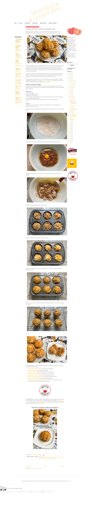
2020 (70, 126)
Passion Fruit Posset (72, 106)
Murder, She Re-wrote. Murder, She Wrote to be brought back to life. (18, 101)
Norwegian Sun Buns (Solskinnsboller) (18, 65)
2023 (70, 78)
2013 (70, 138)
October (71, 83)
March (71, 96)
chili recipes (58, 457)
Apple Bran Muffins (32, 370)
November (72, 82)
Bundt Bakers (35, 23)
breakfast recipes (51, 457)
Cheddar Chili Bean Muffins (34, 373)
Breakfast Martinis (71, 112)
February (72, 97)
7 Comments (42, 455)
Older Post (62, 466)
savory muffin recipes (46, 458)
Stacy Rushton (33, 454)
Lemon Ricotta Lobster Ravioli (73, 109)
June (71, 90)
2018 (70, 129)
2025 (70, 75)
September (72, 85)
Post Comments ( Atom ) (36, 468)
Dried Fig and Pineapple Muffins (35, 376)
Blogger (69, 481)
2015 (70, 135)
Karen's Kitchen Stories (17, 61)
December (72, 80)
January (71, 99)
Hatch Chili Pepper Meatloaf (71, 119)
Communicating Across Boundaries (18, 40)
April (71, 94)
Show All (21, 105)
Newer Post (28, 466)
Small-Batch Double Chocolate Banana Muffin (38, 379)
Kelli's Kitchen (18, 86)
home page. (42, 403)
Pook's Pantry (18, 73)
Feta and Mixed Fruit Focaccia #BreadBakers (73, 115)
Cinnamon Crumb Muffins (34, 375)
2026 (70, 73)
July (70, 89)
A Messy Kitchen (17, 54)
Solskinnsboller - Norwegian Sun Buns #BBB (18, 57)
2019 (70, 128)
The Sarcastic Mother (18, 98)
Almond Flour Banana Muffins (35, 368)
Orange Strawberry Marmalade (17, 88)
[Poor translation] (5, 490)
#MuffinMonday (45, 457)
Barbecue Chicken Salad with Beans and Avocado (18, 76)
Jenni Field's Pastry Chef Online (18, 46)
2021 (70, 124)
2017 (70, 131)
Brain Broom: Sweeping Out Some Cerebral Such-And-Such (18, 82)
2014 (70, 136)
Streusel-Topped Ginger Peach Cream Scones (18, 50)
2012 (70, 140)
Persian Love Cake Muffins (34, 378)
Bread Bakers (27, 23)
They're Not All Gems (18, 69)
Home (15, 23)
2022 (70, 122)
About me (21, 23)
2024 (70, 76)
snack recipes (53, 458)
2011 (69, 142)
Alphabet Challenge (53, 23)
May (71, 92)
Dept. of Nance (18, 79)
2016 (70, 133)
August (71, 87)
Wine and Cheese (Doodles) (17, 92)
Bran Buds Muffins (32, 372)
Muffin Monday (43, 23)
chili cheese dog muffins (47, 80)
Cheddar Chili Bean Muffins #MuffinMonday (73, 103)
